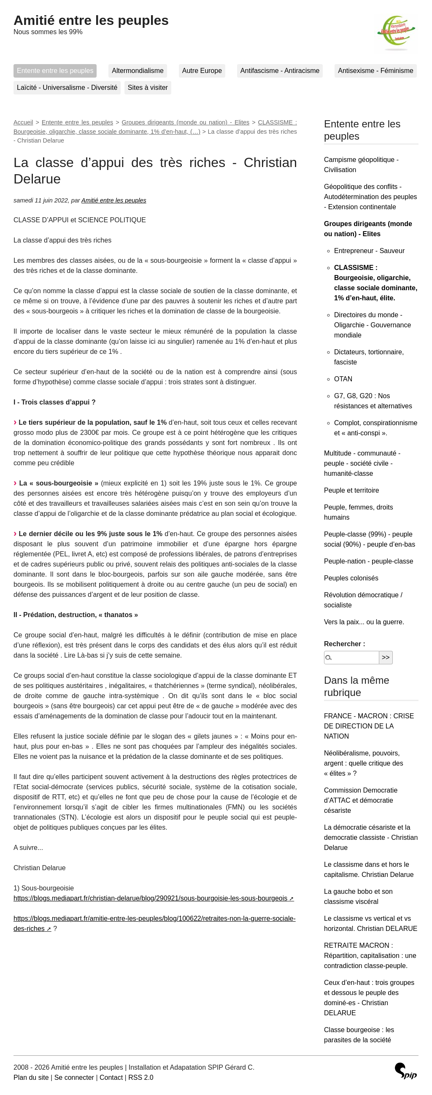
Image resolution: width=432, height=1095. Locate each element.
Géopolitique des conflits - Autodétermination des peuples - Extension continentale (370, 196)
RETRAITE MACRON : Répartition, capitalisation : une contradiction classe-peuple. (370, 955)
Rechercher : (344, 643)
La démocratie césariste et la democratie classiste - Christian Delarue (371, 837)
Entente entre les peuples (55, 70)
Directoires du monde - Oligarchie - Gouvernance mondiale (372, 325)
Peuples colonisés (351, 578)
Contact (111, 1077)
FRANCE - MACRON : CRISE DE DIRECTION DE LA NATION (369, 726)
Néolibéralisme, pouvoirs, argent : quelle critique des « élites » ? (363, 763)
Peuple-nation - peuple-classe (368, 561)
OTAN (343, 379)
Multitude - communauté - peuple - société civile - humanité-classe (362, 463)
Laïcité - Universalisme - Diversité (67, 87)
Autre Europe (202, 70)
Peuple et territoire (351, 490)
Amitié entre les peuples (91, 20)
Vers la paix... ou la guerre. (364, 622)
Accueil (23, 122)
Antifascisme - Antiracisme (280, 70)
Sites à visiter (148, 87)
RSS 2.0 (141, 1077)
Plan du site (31, 1077)
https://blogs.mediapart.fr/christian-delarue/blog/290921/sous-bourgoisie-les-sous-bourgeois (150, 898)
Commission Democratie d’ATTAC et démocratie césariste (360, 800)
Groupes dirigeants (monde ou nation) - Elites (186, 122)
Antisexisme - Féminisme (375, 70)
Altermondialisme (138, 70)
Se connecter (74, 1077)
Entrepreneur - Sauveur (369, 250)
